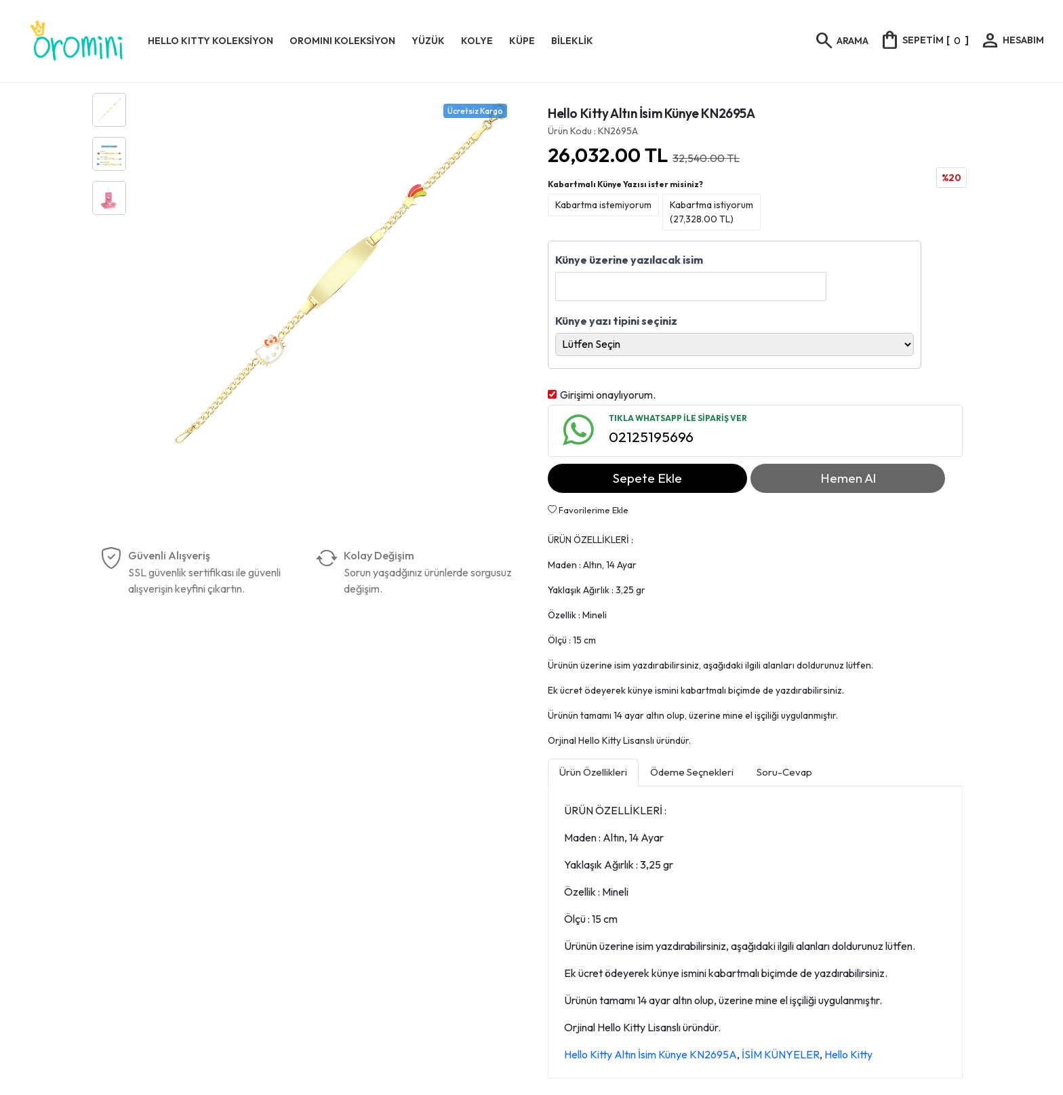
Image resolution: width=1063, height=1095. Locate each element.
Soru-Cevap (784, 771)
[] (924, 40)
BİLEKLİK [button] (572, 41)
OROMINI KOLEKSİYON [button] (342, 41)
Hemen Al (848, 478)
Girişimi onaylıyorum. (608, 394)
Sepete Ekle (647, 478)
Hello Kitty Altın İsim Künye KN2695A (650, 1054)
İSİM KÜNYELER (781, 1054)
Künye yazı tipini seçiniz (616, 320)
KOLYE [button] (477, 41)
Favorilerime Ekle (588, 509)
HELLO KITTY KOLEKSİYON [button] (210, 41)
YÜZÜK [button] (428, 41)
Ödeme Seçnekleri (692, 771)
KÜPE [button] (522, 41)
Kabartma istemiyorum (603, 205)
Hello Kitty (848, 1054)
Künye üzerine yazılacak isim (629, 259)
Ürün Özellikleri (593, 771)
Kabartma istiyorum (711, 212)
